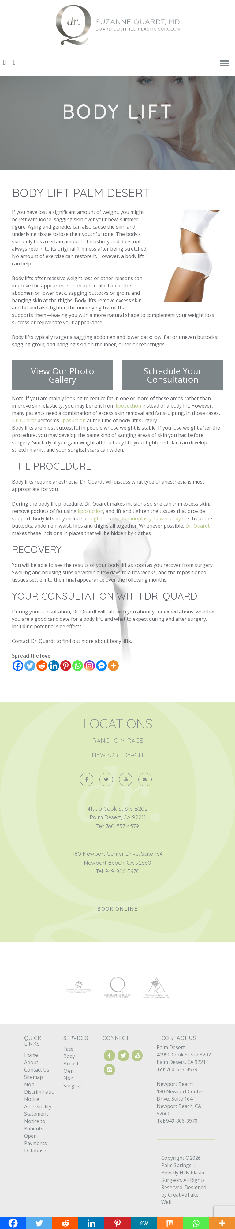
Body (69, 1056)
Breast (71, 1063)
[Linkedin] (53, 665)
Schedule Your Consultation (173, 375)
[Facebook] (18, 665)
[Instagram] (89, 665)
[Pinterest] (65, 665)
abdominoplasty (133, 518)
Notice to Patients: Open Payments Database (35, 1136)
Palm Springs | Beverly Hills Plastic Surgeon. (183, 1172)
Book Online (117, 908)
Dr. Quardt (24, 420)
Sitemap (33, 1077)
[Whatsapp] (77, 665)
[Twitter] (29, 665)
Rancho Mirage (117, 740)
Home (31, 1055)
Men (68, 1071)
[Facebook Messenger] (101, 665)
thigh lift (97, 518)
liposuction (127, 405)
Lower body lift (171, 518)
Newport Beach (117, 754)
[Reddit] (41, 665)
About (31, 1062)
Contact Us (36, 1069)
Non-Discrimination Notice (41, 1091)
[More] (113, 665)
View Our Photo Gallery (62, 375)
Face (68, 1048)
